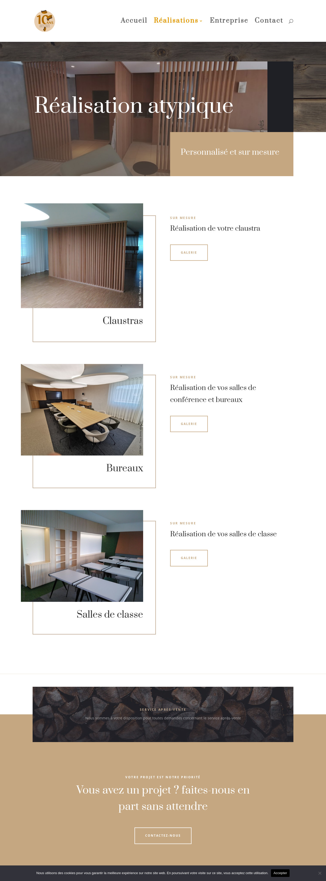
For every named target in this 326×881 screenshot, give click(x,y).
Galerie (189, 252)
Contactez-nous (163, 835)
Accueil (134, 22)
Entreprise (229, 22)
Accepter (280, 873)
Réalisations (176, 22)
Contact (269, 22)
